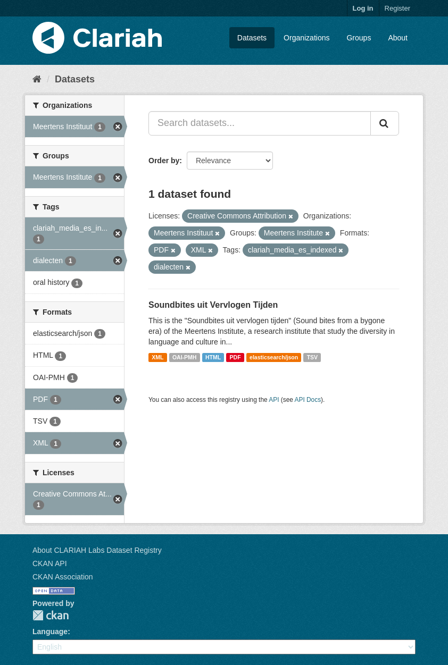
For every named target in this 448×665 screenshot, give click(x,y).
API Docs (308, 399)
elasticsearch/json (274, 357)
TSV (312, 357)
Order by (163, 160)
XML (157, 357)
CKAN (50, 615)
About (398, 37)
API (274, 399)
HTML (213, 357)
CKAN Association (62, 577)
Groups (358, 37)
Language (50, 631)
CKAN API (49, 563)
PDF (235, 357)
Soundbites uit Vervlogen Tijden (213, 304)
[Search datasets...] (259, 123)
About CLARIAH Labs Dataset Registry (97, 550)
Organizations (306, 37)
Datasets (252, 37)
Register (397, 8)
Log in (363, 8)
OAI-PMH (184, 357)
